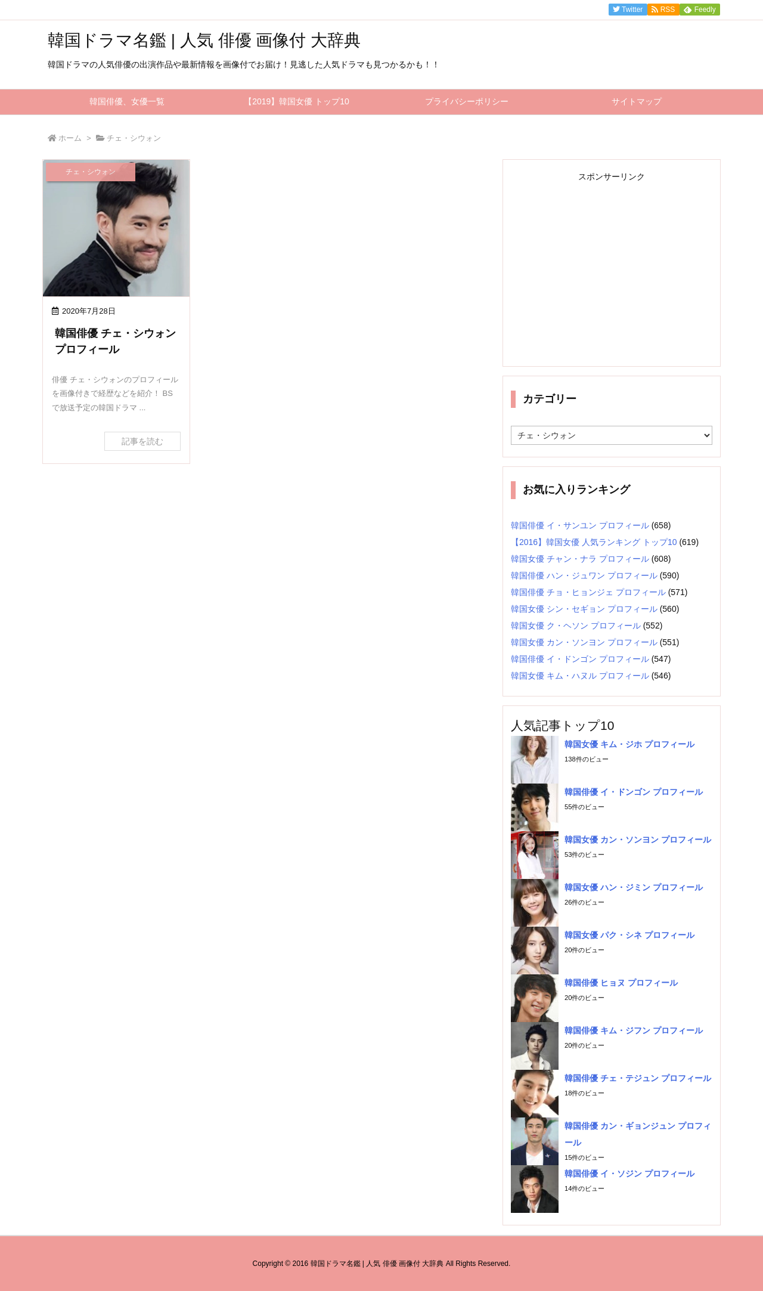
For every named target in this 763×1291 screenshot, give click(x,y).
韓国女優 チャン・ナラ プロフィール (580, 559)
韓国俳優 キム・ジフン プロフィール (634, 1030)
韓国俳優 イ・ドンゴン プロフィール (580, 659)
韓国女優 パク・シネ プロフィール (629, 935)
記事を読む (142, 441)
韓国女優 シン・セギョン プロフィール (584, 609)
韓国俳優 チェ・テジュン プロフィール (638, 1078)
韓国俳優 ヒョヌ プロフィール (621, 982)
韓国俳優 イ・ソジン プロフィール (629, 1173)
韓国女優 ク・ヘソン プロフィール (576, 625)
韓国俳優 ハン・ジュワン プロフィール (584, 575)
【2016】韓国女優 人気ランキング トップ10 (594, 542)
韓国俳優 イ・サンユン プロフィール (580, 525)
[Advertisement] (611, 268)
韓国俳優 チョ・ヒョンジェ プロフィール (588, 592)
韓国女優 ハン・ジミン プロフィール (634, 887)
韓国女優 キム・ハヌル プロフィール (580, 675)
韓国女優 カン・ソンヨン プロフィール (584, 642)
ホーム (70, 138)
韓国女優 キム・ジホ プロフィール (629, 744)
